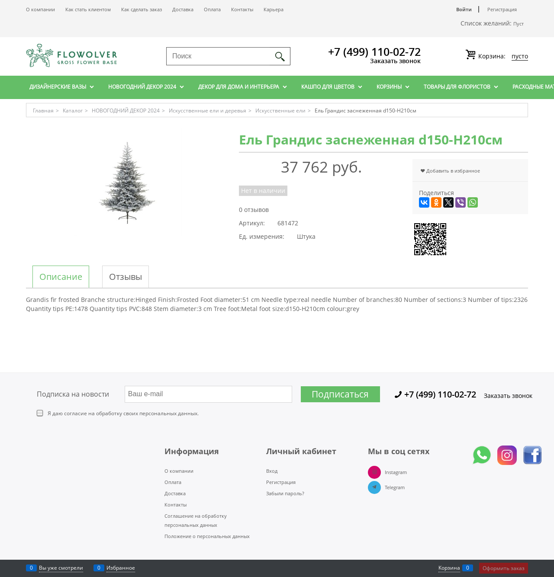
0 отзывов (254, 209)
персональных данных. (169, 413)
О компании (40, 9)
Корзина (449, 567)
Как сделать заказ (141, 9)
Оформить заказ (504, 568)
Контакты (242, 9)
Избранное (120, 567)
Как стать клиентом (88, 9)
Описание (60, 276)
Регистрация (502, 9)
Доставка (182, 9)
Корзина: (502, 56)
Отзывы (125, 276)
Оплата (212, 9)
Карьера (273, 9)
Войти (464, 9)
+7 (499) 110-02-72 (374, 51)
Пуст (518, 23)
